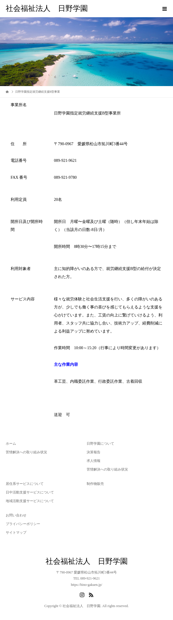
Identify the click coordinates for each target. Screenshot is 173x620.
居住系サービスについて (25, 484)
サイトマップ (16, 532)
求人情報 (93, 461)
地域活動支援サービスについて (30, 501)
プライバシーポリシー (23, 524)
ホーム (11, 444)
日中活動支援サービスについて (30, 492)
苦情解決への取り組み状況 (26, 452)
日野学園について (100, 444)
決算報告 (93, 452)
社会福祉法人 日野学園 (47, 8)
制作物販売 (95, 484)
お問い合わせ (16, 515)
